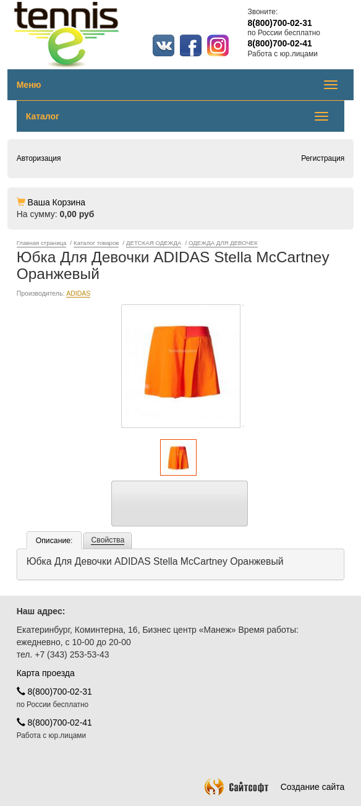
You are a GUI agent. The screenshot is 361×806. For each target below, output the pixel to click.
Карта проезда (46, 673)
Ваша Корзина (56, 202)
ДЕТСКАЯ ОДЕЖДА (153, 242)
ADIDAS (78, 293)
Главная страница (42, 242)
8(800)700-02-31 (54, 692)
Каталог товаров (96, 242)
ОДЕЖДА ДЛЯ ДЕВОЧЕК (223, 242)
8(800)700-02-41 (54, 722)
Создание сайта (275, 787)
